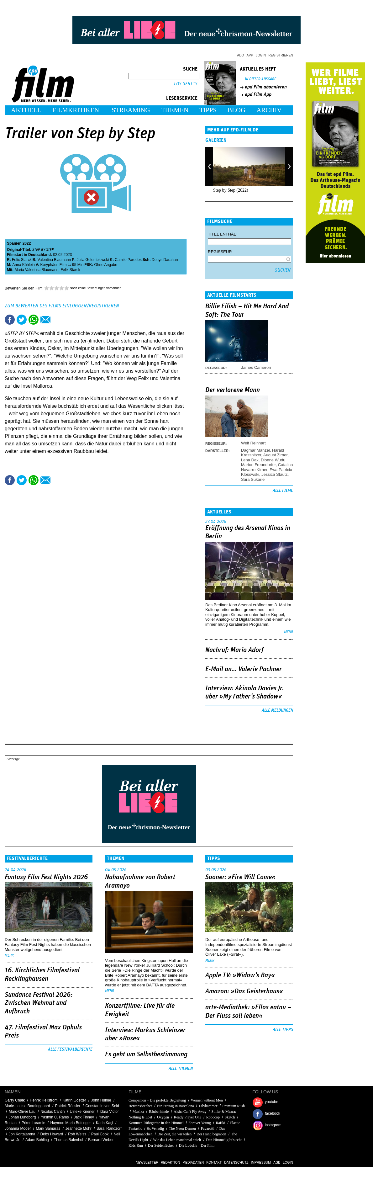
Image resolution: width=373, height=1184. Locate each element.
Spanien (14, 243)
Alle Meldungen (277, 710)
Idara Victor (109, 1111)
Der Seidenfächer (161, 1145)
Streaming (131, 110)
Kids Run (136, 1145)
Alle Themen (181, 1068)
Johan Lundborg (22, 1117)
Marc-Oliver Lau (22, 1111)
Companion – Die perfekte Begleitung (157, 1100)
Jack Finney (84, 1117)
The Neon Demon (182, 1128)
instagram (273, 1125)
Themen (175, 110)
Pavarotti (207, 1128)
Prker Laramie (33, 1123)
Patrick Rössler (68, 1106)
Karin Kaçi (104, 1123)
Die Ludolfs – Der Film (196, 1145)
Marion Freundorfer (258, 464)
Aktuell (26, 110)
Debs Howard (51, 1134)
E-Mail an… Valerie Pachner (243, 669)
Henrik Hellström (44, 1100)
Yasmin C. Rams (55, 1117)
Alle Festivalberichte (70, 1049)
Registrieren (280, 55)
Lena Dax (250, 460)
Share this (10, 320)
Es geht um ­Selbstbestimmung (146, 1054)
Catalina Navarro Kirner (267, 467)
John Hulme (101, 1100)
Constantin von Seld (102, 1106)
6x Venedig (155, 1128)
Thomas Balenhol (68, 1140)
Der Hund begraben (211, 1134)
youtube (271, 1102)
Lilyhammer (208, 1106)
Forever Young (199, 1123)
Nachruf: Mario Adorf (234, 650)
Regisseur (220, 251)
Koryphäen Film (53, 265)
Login (261, 55)
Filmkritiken (75, 110)
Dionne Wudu (273, 460)
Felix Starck (22, 260)
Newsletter (147, 1162)
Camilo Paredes (128, 260)
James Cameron (256, 367)
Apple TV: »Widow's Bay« (240, 975)
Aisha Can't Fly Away (190, 1111)
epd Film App (258, 94)
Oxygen (163, 1117)
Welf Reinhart (253, 443)
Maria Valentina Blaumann (37, 270)
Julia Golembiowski (93, 260)
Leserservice (181, 98)
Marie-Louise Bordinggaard (27, 1106)
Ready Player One (187, 1117)
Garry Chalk (15, 1100)
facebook (272, 1113)
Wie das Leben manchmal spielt (177, 1140)
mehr (288, 632)
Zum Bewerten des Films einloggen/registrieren (62, 305)
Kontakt (214, 1162)
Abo (240, 55)
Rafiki (220, 1123)
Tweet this (22, 320)
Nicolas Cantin (52, 1111)
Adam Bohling (37, 1140)
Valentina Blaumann (54, 260)
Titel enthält (223, 234)
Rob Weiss (77, 1134)
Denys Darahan (165, 260)
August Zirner (275, 455)
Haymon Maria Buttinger (70, 1123)
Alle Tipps (283, 1029)
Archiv (269, 110)
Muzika (138, 1111)
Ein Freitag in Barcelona (175, 1106)
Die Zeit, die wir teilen (174, 1134)
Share (34, 320)
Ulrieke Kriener (82, 1111)
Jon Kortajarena (22, 1134)
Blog (236, 110)
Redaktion (170, 1162)
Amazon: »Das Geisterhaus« (244, 991)
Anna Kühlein (23, 265)
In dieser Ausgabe (260, 79)
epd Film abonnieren (266, 86)
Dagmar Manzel (255, 450)
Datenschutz (236, 1162)
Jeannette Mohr (78, 1128)
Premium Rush (233, 1106)
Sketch (230, 1117)
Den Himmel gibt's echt (224, 1140)
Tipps (208, 110)
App (250, 55)
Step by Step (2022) (230, 190)
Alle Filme (283, 490)
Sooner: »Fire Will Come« (240, 877)
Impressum (261, 1162)
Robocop (213, 1117)
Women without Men (207, 1100)
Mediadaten (193, 1162)
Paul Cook (99, 1134)
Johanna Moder (18, 1128)
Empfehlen (45, 320)
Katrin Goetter (74, 1100)
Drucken (57, 320)
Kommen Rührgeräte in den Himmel (156, 1123)
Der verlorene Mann (232, 390)
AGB (276, 1162)
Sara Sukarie (253, 479)
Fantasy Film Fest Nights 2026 (46, 877)
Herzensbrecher (140, 1106)
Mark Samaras (48, 1128)
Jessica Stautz (274, 474)
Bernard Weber (100, 1140)
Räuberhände (159, 1111)
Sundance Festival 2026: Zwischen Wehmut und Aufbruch (38, 1003)
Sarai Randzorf (109, 1128)
